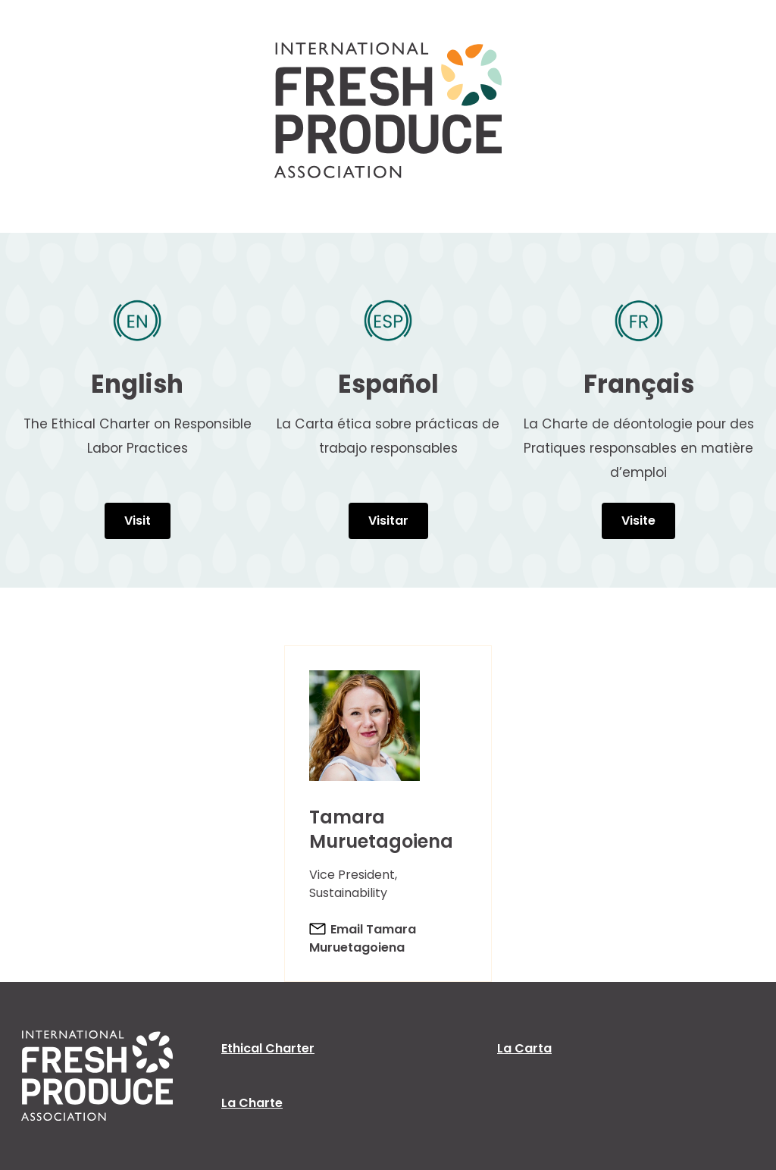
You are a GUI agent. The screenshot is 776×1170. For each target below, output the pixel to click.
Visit (137, 520)
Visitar (388, 520)
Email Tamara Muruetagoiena (362, 938)
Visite (638, 520)
